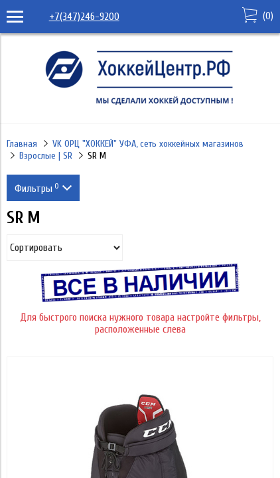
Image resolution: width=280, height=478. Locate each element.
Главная (22, 143)
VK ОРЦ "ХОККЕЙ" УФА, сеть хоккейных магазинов (148, 143)
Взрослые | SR (45, 155)
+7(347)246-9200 (84, 17)
